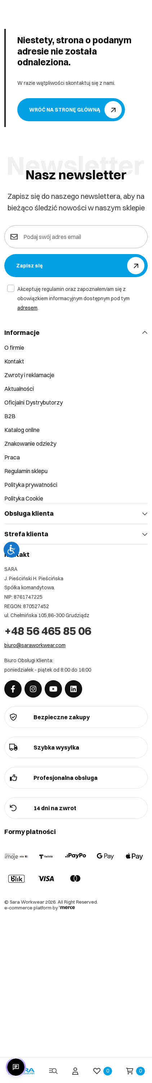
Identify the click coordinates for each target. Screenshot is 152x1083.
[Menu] (53, 1071)
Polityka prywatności (30, 484)
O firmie (14, 347)
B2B (9, 416)
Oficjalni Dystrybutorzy (33, 402)
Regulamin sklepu (26, 471)
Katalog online (22, 429)
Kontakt (14, 361)
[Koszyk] (135, 1071)
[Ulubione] (102, 1071)
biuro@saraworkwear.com (35, 645)
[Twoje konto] (75, 1071)
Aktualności (19, 388)
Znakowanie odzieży (30, 443)
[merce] (67, 907)
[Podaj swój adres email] (81, 236)
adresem (27, 308)
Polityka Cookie (23, 498)
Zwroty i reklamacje (29, 375)
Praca (12, 457)
